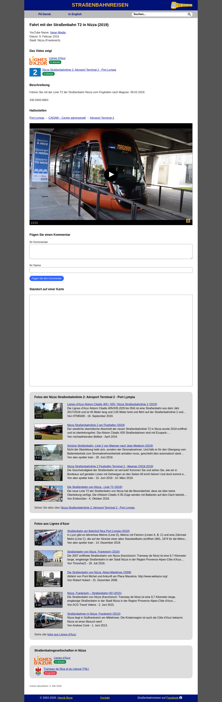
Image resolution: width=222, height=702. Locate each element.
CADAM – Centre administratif (67, 117)
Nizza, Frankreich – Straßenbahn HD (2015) (94, 593)
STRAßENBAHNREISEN (100, 5)
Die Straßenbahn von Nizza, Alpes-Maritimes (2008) (99, 572)
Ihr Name (111, 268)
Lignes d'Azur (57, 58)
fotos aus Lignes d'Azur (61, 634)
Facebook (172, 697)
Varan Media (58, 32)
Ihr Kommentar (111, 250)
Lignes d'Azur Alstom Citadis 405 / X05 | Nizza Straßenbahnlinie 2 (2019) (112, 404)
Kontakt (105, 697)
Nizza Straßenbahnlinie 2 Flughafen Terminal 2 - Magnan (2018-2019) (110, 466)
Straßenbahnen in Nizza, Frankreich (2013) (94, 613)
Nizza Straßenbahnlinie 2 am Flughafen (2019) (96, 425)
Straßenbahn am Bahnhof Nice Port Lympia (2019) (98, 531)
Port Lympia (36, 117)
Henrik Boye (64, 697)
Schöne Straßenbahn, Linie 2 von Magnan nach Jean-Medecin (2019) (110, 445)
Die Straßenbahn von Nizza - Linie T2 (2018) (94, 487)
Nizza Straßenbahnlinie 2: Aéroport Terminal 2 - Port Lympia (79, 69)
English (75, 14)
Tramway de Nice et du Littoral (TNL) (66, 668)
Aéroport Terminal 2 (102, 117)
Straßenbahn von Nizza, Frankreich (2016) (93, 551)
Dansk (44, 14)
